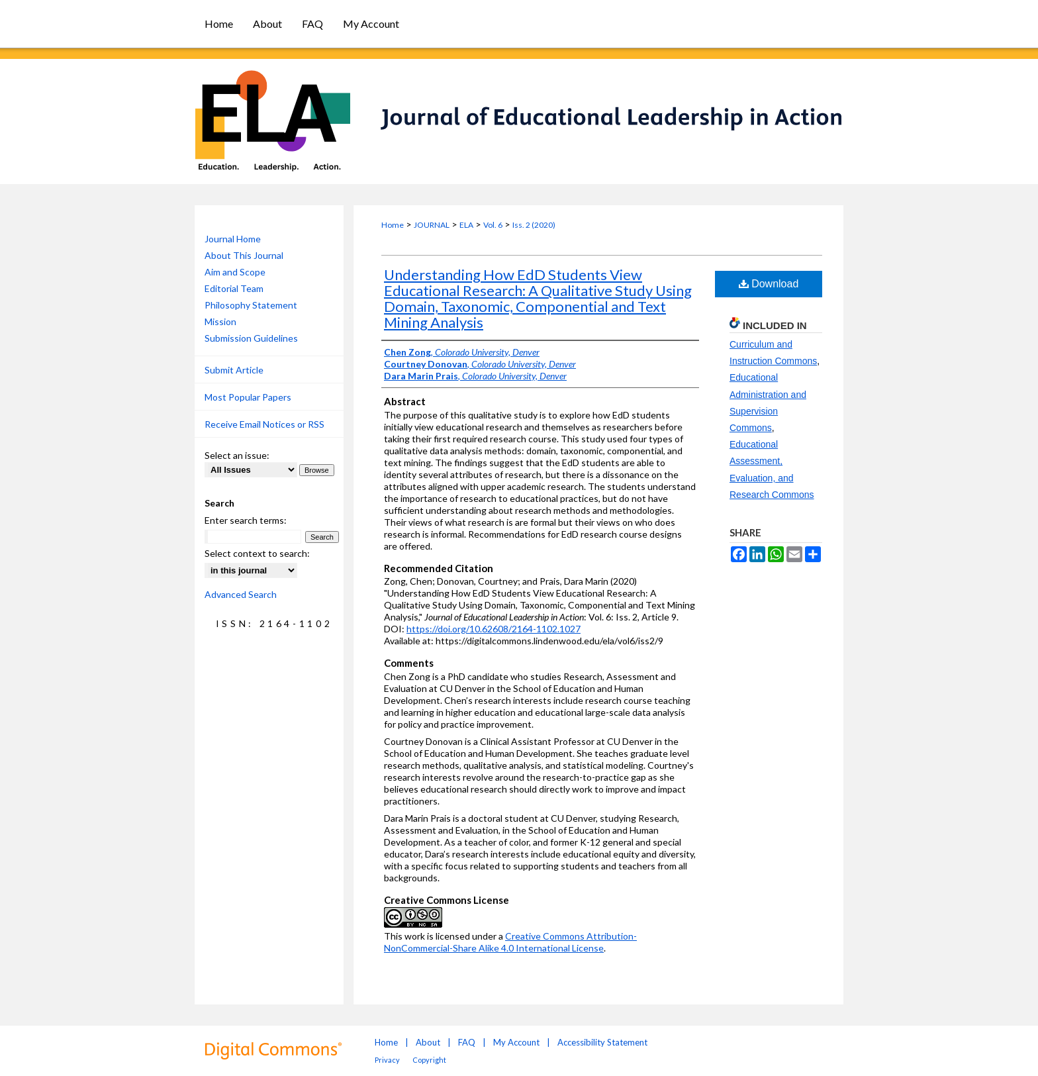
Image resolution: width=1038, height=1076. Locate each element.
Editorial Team (234, 288)
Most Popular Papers (248, 397)
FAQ (466, 1042)
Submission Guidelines (251, 338)
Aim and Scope (235, 271)
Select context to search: (257, 553)
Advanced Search (241, 594)
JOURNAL (431, 225)
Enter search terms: (246, 520)
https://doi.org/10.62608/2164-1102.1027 (493, 628)
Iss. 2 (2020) (533, 225)
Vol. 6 (492, 225)
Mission (220, 321)
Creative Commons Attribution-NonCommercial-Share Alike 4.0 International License (510, 942)
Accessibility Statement (602, 1042)
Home (392, 225)
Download (769, 283)
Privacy (387, 1059)
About (428, 1042)
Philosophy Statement (251, 305)
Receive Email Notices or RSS (264, 424)
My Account (516, 1042)
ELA (466, 225)
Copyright (429, 1059)
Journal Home (233, 238)
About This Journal (244, 255)
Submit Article (234, 369)
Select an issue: (237, 455)
